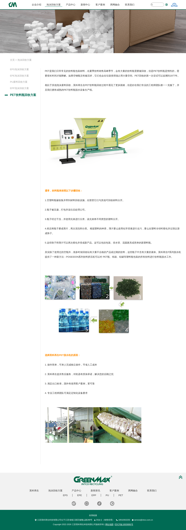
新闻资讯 (95, 490)
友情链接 (93, 515)
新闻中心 (85, 4)
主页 (12, 60)
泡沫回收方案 (53, 4)
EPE (79, 495)
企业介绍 (36, 4)
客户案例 (100, 4)
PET (120, 495)
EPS (65, 495)
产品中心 (70, 4)
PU (107, 495)
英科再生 (34, 490)
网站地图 (109, 524)
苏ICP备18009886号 (124, 524)
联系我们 (129, 4)
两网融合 (115, 4)
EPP (93, 495)
